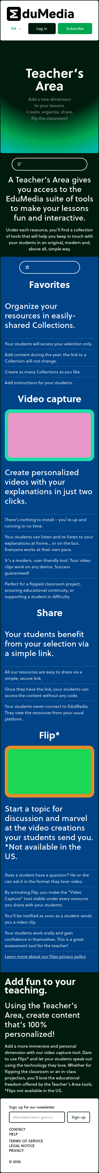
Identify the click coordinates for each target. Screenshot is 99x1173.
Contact (17, 1129)
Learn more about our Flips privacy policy (45, 956)
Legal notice (22, 1145)
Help (13, 1134)
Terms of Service (26, 1141)
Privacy (16, 1150)
